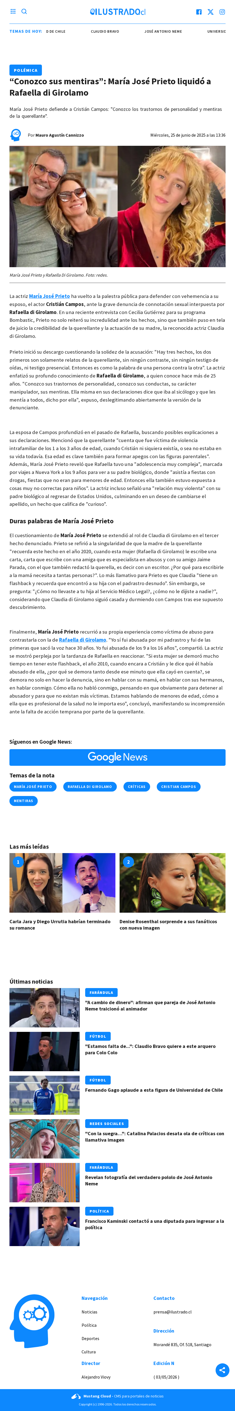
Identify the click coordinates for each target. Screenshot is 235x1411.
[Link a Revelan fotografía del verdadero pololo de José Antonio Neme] (44, 1182)
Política (99, 1211)
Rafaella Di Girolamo (90, 786)
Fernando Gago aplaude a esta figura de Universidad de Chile (154, 1090)
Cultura (89, 1351)
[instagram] (222, 12)
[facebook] (199, 12)
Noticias (89, 1312)
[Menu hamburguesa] (13, 12)
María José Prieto (33, 786)
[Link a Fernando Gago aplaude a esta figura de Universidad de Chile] (44, 1095)
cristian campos (178, 786)
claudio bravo (109, 31)
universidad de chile (49, 31)
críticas (137, 786)
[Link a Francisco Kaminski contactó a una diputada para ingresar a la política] (44, 1226)
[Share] (222, 1370)
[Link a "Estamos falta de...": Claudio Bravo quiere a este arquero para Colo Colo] (44, 1051)
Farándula (101, 992)
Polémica (25, 70)
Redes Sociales (107, 1123)
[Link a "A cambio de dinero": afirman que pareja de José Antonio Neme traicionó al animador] (44, 1007)
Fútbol (98, 1036)
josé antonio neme (167, 31)
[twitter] (211, 12)
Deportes (90, 1338)
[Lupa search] (24, 12)
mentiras (23, 800)
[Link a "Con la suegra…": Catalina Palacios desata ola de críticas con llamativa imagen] (44, 1139)
